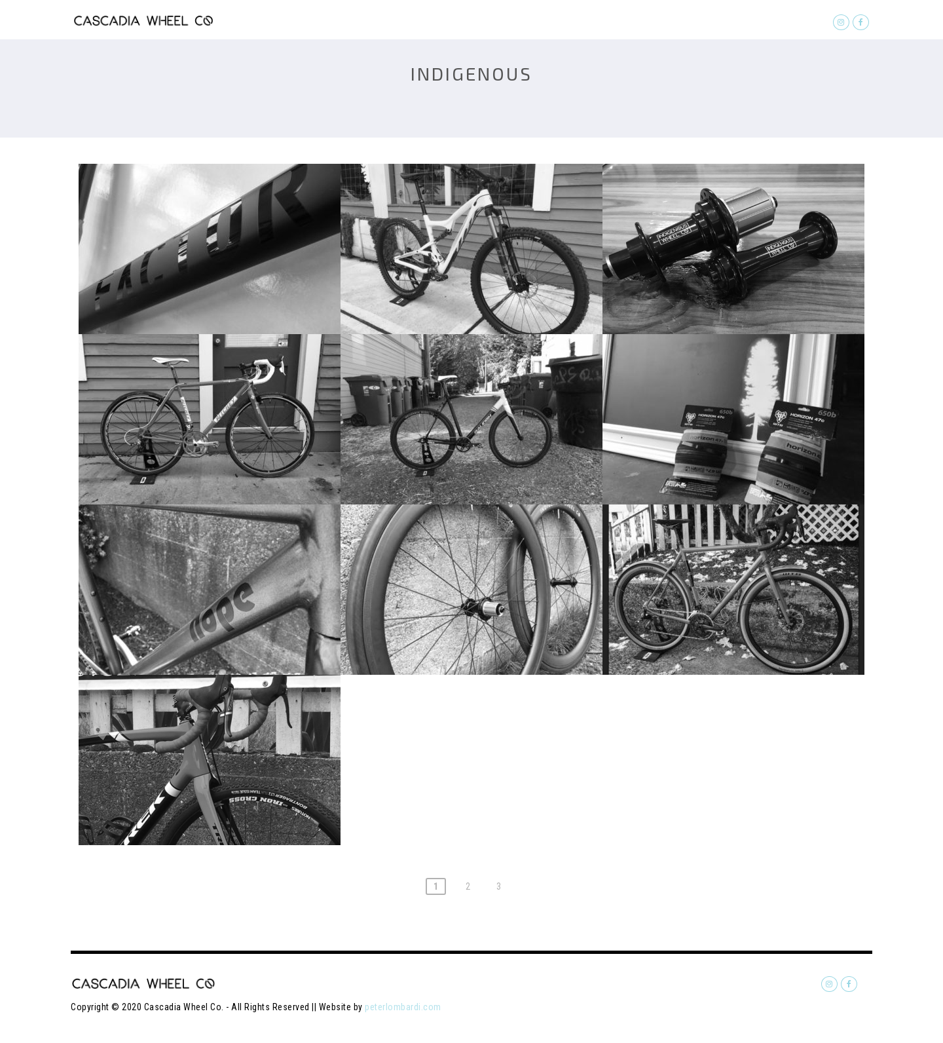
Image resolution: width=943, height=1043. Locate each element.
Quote (546, 20)
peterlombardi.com (403, 1007)
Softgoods (669, 20)
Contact (797, 20)
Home (495, 20)
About (738, 20)
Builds (601, 20)
